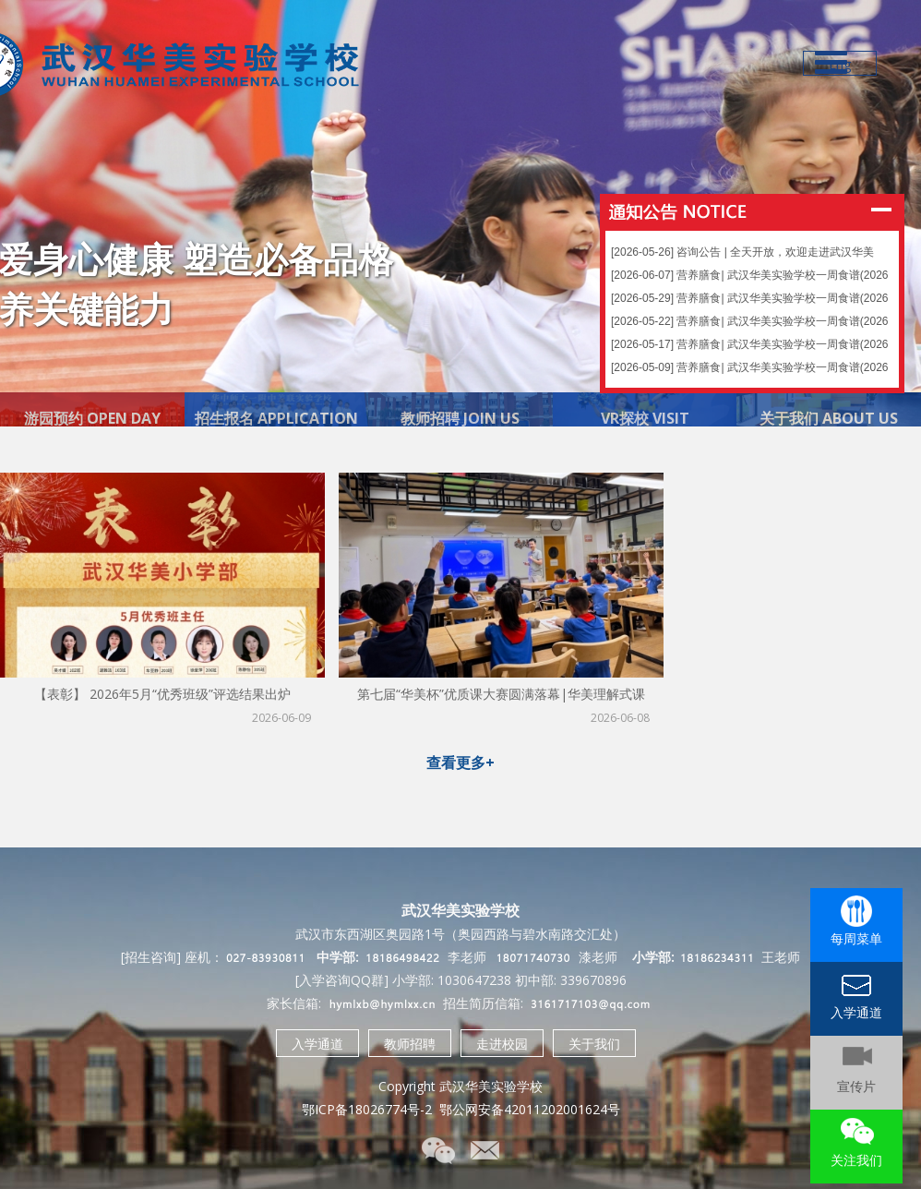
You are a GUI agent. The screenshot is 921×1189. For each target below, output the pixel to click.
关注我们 (856, 1160)
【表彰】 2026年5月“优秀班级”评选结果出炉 (162, 694)
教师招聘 (410, 1043)
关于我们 (594, 1043)
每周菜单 (856, 938)
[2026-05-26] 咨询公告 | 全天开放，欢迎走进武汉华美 (742, 243)
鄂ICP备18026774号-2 (367, 1109)
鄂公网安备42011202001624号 (529, 1109)
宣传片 (856, 1086)
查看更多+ (460, 762)
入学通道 (317, 1043)
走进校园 (502, 1043)
